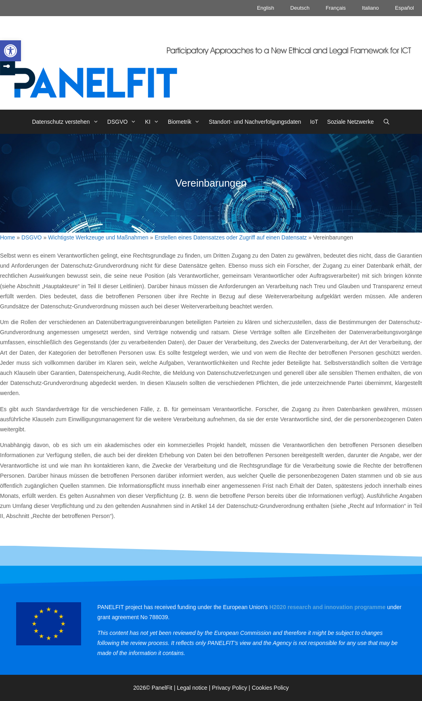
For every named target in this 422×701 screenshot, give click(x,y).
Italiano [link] (370, 8)
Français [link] (336, 8)
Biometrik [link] (186, 122)
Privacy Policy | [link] (232, 687)
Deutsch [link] (300, 8)
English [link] (265, 8)
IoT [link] (314, 122)
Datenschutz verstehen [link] (67, 122)
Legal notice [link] (192, 687)
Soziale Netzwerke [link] (350, 122)
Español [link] (404, 8)
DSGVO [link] (124, 122)
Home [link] (7, 237)
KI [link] (154, 122)
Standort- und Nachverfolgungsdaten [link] (255, 122)
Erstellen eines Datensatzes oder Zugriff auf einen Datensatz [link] (231, 237)
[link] (10, 50)
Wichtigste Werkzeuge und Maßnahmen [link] (98, 237)
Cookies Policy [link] (270, 687)
